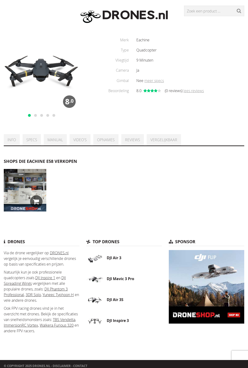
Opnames (106, 139)
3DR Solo (33, 294)
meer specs (154, 80)
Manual (55, 139)
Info (12, 139)
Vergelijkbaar (163, 139)
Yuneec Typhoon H (58, 294)
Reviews (132, 139)
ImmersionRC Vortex (21, 325)
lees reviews (193, 90)
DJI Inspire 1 (45, 277)
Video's (80, 139)
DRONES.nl (59, 252)
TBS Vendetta (64, 319)
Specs (31, 139)
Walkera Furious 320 (57, 325)
